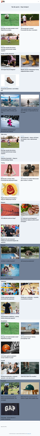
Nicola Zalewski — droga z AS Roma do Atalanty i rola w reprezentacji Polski (29, 139)
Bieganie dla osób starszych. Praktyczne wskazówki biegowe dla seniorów (9, 240)
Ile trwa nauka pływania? (7, 278)
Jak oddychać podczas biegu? (8, 218)
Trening (2, 177)
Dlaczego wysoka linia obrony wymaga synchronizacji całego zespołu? (8, 49)
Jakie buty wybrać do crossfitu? (28, 376)
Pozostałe (2, 395)
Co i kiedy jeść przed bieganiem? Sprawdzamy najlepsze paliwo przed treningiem (30, 220)
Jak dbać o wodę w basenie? (8, 261)
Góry (1, 107)
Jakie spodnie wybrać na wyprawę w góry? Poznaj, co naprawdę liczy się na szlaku (30, 110)
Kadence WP (29, 433)
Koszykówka (2, 335)
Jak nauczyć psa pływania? (27, 261)
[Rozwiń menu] (38, 1)
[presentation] (10, 20)
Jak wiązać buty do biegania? (8, 69)
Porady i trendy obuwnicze (4, 87)
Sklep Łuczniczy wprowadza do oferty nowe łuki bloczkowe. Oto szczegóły (9, 398)
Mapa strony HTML (4, 426)
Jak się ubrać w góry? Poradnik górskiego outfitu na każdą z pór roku (9, 110)
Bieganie (2, 237)
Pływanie (2, 259)
